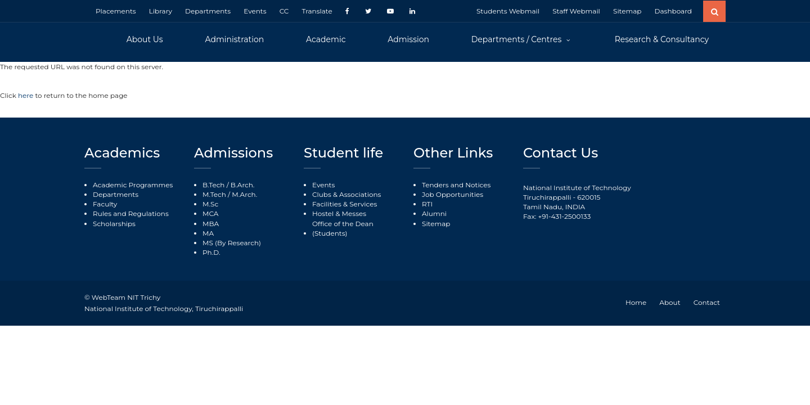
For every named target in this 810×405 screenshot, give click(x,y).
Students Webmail (507, 11)
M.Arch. (244, 194)
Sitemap (627, 11)
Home (636, 302)
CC (284, 11)
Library (160, 11)
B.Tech (213, 185)
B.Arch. (243, 185)
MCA (210, 213)
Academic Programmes (133, 185)
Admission (408, 39)
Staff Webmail (576, 11)
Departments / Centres (517, 39)
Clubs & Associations (346, 194)
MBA (210, 223)
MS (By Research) (231, 242)
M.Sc (210, 204)
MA (208, 233)
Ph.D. (211, 252)
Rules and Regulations (131, 213)
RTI (427, 204)
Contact (707, 302)
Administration (234, 39)
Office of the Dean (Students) (343, 228)
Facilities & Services (344, 204)
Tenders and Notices (456, 185)
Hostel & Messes (339, 213)
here (26, 95)
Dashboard (673, 11)
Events (255, 11)
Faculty (105, 204)
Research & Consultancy (662, 39)
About (669, 302)
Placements (116, 11)
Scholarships (114, 223)
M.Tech (214, 194)
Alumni (434, 213)
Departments (208, 11)
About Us (145, 39)
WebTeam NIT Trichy (126, 297)
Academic (326, 39)
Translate (317, 11)
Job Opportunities (452, 194)
